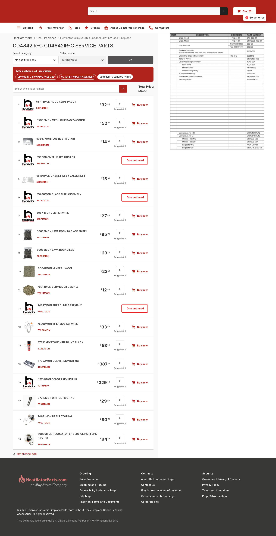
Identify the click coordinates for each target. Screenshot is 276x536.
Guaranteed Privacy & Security (221, 479)
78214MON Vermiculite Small (57, 286)
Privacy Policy (210, 484)
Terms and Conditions (215, 490)
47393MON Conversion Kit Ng (58, 360)
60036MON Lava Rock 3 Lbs (55, 249)
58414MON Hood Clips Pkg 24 (56, 101)
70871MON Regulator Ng (55, 416)
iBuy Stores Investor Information (161, 490)
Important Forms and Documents (100, 501)
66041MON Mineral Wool (55, 268)
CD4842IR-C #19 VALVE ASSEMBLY (37, 76)
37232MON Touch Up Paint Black (60, 342)
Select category (22, 53)
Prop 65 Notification (214, 496)
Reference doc (27, 453)
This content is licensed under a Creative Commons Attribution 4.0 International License (67, 520)
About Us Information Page (157, 479)
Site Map (85, 496)
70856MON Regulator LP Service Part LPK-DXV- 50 (68, 436)
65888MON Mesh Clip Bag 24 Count (61, 120)
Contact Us (148, 484)
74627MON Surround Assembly (60, 305)
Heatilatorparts (23, 38)
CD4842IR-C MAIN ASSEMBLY (77, 76)
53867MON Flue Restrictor (55, 138)
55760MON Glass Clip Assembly (59, 194)
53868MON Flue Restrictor (56, 157)
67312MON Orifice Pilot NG (56, 397)
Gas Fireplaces (46, 38)
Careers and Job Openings (157, 496)
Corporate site (150, 501)
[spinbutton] (120, 104)
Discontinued (135, 160)
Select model (67, 53)
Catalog (25, 28)
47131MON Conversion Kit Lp (57, 379)
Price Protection (89, 479)
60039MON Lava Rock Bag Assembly (62, 231)
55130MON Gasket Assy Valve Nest (60, 175)
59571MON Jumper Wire (53, 212)
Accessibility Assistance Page (98, 490)
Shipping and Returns (93, 484)
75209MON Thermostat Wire (57, 323)
